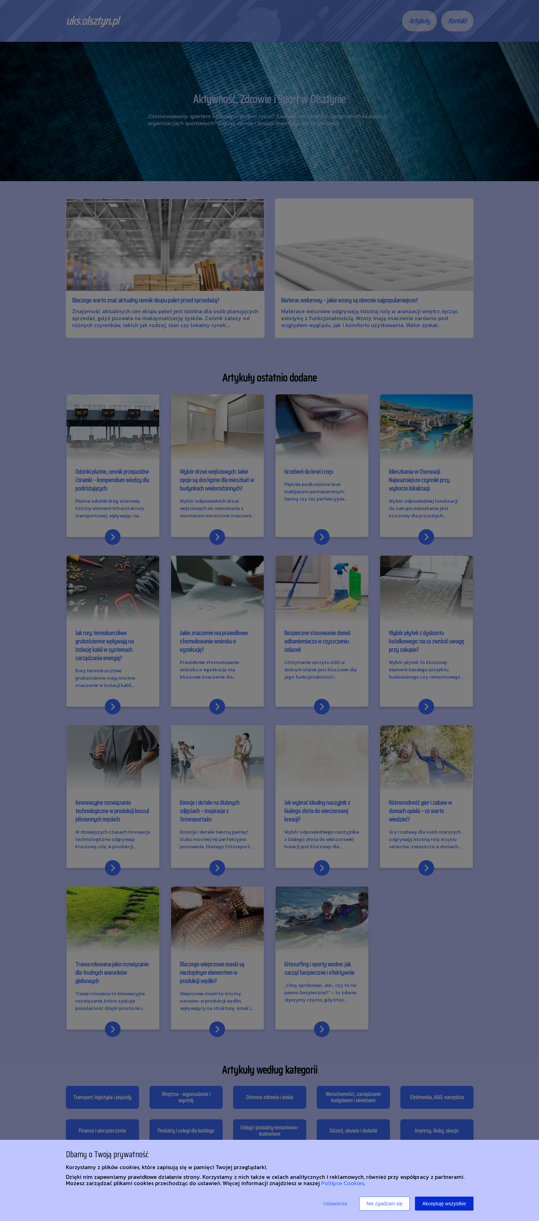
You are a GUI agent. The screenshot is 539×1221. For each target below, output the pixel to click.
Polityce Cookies (342, 1183)
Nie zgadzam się (385, 1203)
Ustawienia (335, 1203)
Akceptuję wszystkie (444, 1203)
